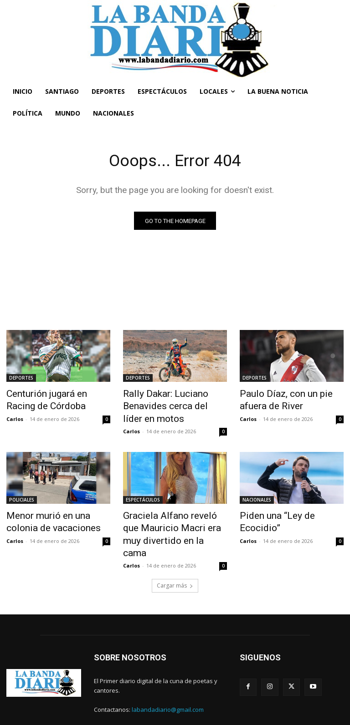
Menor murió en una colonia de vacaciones (53, 514)
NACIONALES (256, 494)
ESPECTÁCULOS (143, 494)
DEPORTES (21, 379)
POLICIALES (21, 494)
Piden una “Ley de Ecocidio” (287, 509)
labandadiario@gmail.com (168, 684)
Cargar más (175, 560)
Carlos (14, 415)
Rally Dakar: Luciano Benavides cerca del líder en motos (170, 404)
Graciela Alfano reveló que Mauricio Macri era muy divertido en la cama (168, 519)
